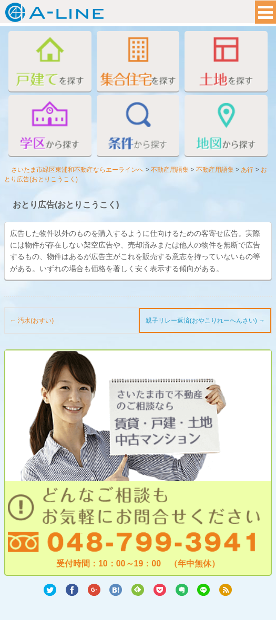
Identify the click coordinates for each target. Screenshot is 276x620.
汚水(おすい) (32, 320)
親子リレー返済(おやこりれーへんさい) (205, 320)
